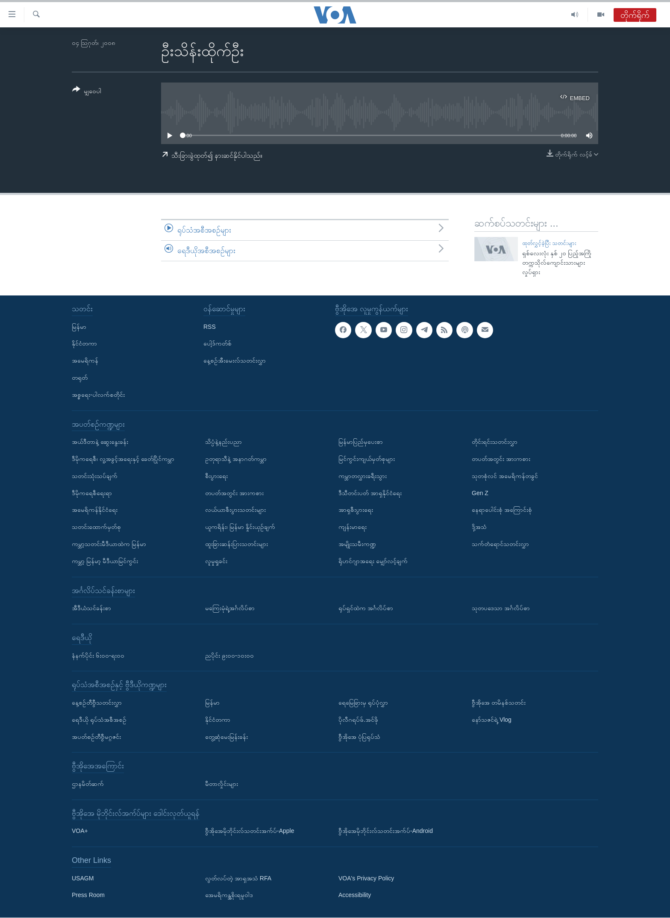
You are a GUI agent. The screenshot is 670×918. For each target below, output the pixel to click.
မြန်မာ (79, 326)
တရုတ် (80, 377)
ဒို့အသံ (479, 527)
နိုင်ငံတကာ (84, 343)
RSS (209, 326)
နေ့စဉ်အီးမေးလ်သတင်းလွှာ (234, 360)
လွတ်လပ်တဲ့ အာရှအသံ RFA (238, 878)
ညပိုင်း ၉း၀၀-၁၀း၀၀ (229, 655)
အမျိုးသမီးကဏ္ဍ (357, 543)
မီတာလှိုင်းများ (221, 783)
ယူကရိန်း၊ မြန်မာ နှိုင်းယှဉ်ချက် (240, 527)
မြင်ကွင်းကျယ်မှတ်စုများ (366, 458)
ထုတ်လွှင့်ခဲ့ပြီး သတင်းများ (549, 243)
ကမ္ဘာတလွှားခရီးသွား (362, 475)
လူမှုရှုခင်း (216, 561)
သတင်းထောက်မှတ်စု (96, 527)
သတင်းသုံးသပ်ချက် (95, 475)
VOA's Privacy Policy (366, 878)
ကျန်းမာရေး (352, 527)
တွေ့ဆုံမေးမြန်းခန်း (226, 736)
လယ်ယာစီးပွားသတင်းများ (235, 510)
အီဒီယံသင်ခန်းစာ (91, 608)
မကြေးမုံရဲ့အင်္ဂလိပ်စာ (230, 608)
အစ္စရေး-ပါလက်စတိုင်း (98, 394)
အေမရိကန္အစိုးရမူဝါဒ (229, 895)
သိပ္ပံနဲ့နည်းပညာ (223, 442)
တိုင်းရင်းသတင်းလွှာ (494, 442)
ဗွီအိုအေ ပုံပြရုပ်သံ (359, 736)
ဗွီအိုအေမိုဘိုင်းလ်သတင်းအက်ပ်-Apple (249, 831)
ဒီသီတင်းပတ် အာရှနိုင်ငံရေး (370, 493)
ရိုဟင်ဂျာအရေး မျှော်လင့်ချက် (373, 561)
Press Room (88, 895)
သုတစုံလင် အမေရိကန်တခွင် (505, 475)
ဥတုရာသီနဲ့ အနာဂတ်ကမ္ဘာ (236, 458)
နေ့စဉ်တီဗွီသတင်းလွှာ (97, 702)
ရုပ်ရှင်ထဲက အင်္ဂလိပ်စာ (365, 608)
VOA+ (80, 831)
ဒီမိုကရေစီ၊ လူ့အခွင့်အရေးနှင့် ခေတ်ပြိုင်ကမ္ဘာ (123, 458)
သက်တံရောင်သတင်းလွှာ (500, 543)
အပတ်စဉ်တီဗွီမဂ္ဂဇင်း (96, 736)
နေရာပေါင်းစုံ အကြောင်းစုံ (502, 510)
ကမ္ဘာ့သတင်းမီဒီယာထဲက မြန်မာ (109, 543)
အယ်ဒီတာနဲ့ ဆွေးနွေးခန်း (100, 442)
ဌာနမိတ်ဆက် (88, 783)
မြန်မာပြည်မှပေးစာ (360, 442)
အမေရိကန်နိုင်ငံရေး (95, 510)
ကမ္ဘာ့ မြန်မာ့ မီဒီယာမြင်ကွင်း (105, 561)
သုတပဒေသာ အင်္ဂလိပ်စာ (501, 608)
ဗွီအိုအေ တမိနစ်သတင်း (499, 702)
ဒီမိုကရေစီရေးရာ (92, 493)
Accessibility (354, 895)
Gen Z (480, 493)
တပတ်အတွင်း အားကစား (234, 493)
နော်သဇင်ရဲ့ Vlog (491, 719)
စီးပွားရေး (216, 475)
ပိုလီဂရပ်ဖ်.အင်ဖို (358, 719)
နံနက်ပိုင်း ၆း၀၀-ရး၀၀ (98, 655)
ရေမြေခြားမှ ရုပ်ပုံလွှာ (363, 702)
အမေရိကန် (85, 360)
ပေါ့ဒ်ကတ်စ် (217, 343)
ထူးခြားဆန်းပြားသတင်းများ (236, 543)
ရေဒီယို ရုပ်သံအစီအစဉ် (99, 719)
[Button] (86, 92)
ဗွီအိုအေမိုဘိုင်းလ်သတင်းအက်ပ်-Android (385, 831)
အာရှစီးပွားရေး (355, 510)
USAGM (83, 878)
